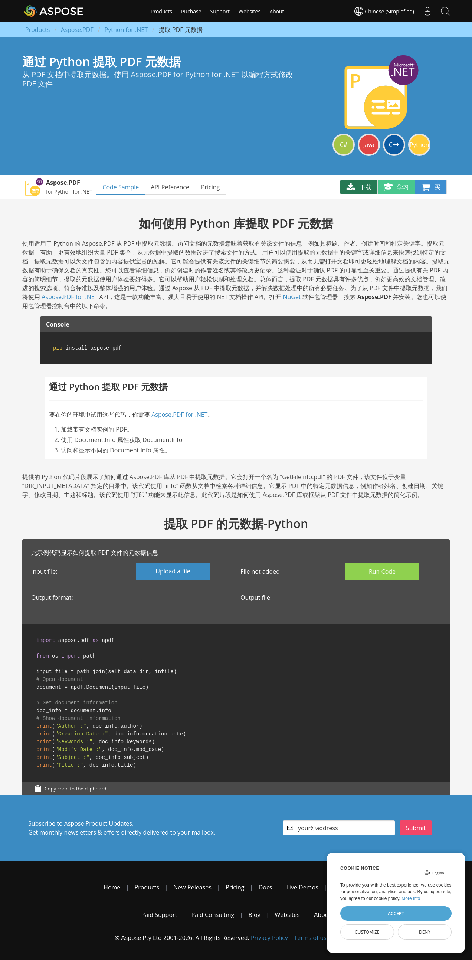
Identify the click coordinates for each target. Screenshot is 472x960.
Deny (424, 932)
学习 (396, 187)
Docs (265, 887)
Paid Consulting (213, 915)
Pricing (210, 187)
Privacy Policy (269, 938)
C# (343, 145)
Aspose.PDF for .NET (70, 297)
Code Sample (120, 187)
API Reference (170, 187)
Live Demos (302, 887)
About (276, 11)
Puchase (191, 11)
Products (161, 11)
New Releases (192, 887)
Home (112, 887)
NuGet (292, 297)
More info (410, 898)
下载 (358, 187)
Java (368, 145)
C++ (394, 145)
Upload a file (172, 571)
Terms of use (312, 938)
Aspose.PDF (77, 30)
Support (220, 11)
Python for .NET (126, 30)
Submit (416, 828)
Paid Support (159, 915)
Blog (255, 915)
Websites (249, 11)
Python (419, 145)
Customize (367, 932)
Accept (396, 913)
